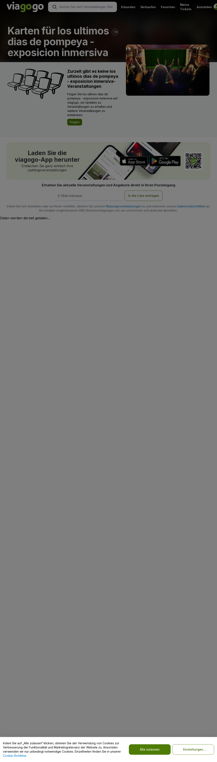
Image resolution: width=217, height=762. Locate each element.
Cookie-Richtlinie (14, 755)
